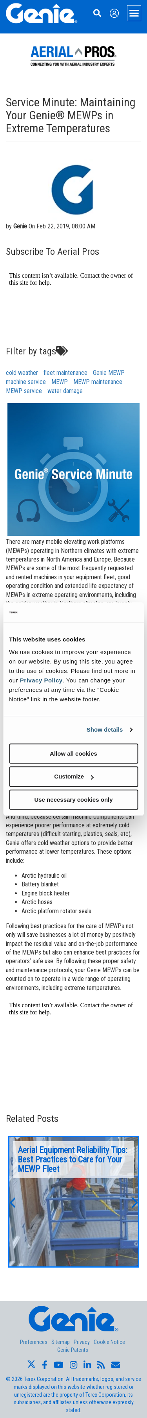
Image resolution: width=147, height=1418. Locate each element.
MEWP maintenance (97, 382)
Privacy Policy (41, 680)
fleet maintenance (65, 372)
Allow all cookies (73, 753)
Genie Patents (72, 1350)
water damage (65, 391)
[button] (12, 1202)
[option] (73, 1201)
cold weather (22, 372)
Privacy (82, 1342)
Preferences (33, 1342)
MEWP (59, 382)
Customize (73, 776)
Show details (105, 729)
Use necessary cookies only (73, 799)
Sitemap (60, 1342)
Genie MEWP (109, 372)
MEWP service (24, 391)
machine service (26, 382)
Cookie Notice (109, 1342)
